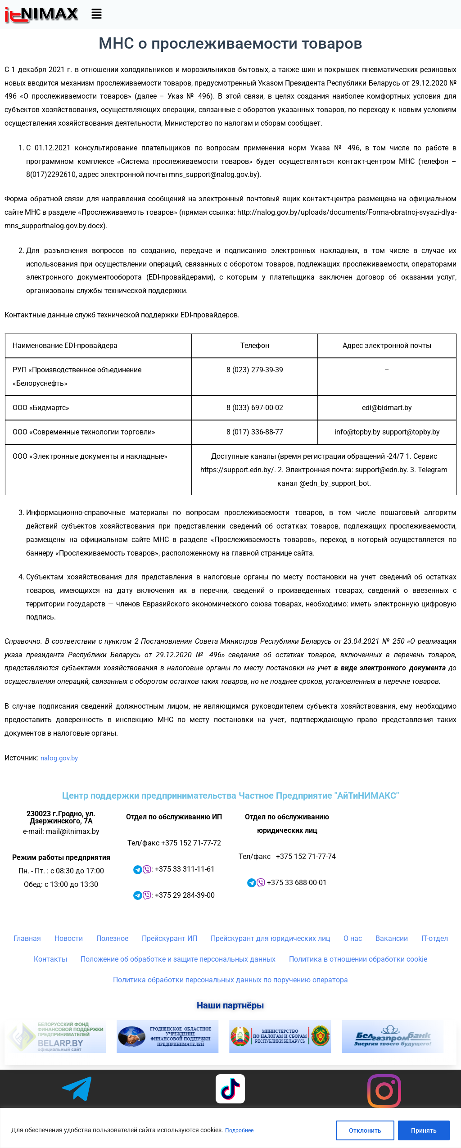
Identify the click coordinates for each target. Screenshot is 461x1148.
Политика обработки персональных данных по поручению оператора (230, 980)
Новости (68, 938)
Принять (424, 1130)
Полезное (112, 938)
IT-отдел (434, 938)
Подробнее (241, 1130)
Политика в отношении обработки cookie (358, 959)
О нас (352, 938)
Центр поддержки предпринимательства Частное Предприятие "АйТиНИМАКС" (230, 795)
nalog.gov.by (61, 758)
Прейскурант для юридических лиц (270, 938)
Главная (27, 938)
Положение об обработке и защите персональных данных (178, 959)
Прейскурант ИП (169, 938)
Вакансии (391, 938)
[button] (96, 14)
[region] (230, 1128)
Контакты (50, 959)
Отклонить (365, 1130)
